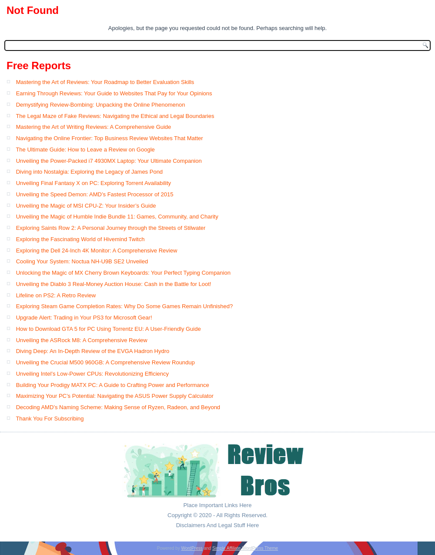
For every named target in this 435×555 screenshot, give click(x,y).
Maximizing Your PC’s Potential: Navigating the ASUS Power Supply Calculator (115, 396)
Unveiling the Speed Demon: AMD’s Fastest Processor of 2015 (95, 194)
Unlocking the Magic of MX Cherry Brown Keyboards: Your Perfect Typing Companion (123, 272)
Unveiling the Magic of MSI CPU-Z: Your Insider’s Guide (86, 205)
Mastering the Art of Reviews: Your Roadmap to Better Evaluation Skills (105, 82)
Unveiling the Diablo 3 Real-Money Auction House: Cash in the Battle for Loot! (113, 284)
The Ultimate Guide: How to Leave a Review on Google (85, 149)
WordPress (191, 548)
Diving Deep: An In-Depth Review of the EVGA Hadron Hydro (93, 351)
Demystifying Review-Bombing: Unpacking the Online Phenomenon (100, 104)
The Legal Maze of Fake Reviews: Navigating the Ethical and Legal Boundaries (115, 116)
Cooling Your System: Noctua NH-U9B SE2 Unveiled (82, 261)
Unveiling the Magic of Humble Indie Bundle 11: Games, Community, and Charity (117, 216)
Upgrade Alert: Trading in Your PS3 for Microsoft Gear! (84, 317)
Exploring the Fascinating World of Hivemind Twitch (80, 239)
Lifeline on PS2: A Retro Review (56, 295)
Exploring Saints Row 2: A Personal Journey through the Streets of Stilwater (111, 228)
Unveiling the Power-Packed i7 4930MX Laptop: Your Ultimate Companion (109, 161)
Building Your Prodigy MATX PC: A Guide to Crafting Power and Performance (112, 385)
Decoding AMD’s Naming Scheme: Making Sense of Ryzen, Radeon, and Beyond (118, 407)
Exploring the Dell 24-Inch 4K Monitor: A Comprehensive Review (96, 250)
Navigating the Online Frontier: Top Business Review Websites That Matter (109, 138)
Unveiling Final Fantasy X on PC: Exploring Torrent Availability (93, 183)
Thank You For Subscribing (50, 418)
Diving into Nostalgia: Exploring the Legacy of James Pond (89, 171)
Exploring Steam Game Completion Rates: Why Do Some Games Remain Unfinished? (124, 306)
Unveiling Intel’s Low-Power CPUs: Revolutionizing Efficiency (92, 373)
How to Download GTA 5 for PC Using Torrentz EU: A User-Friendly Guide (108, 329)
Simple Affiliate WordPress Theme (245, 548)
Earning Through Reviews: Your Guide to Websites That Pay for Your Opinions (114, 93)
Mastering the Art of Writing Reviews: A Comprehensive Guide (93, 127)
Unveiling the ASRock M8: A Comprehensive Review (81, 340)
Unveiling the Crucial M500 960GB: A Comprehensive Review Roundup (105, 362)
